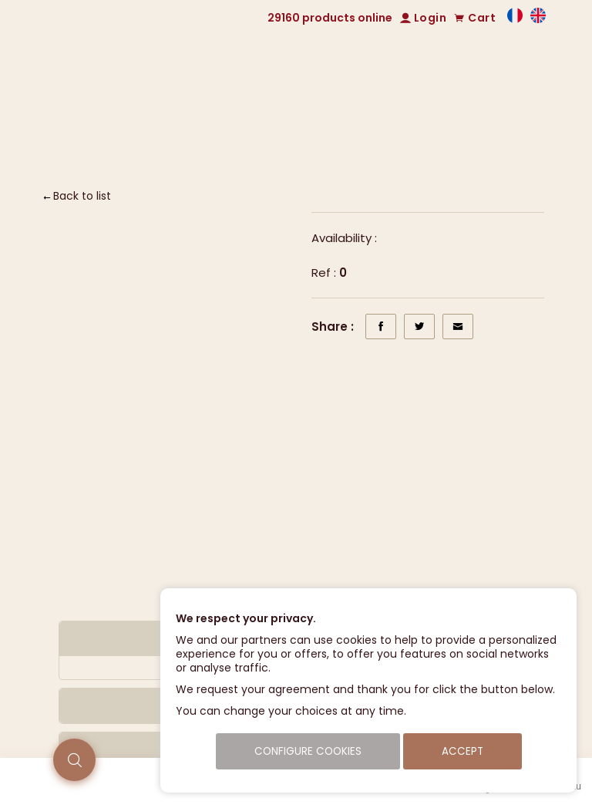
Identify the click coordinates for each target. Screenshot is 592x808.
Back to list (82, 196)
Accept (462, 751)
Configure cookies (308, 751)
